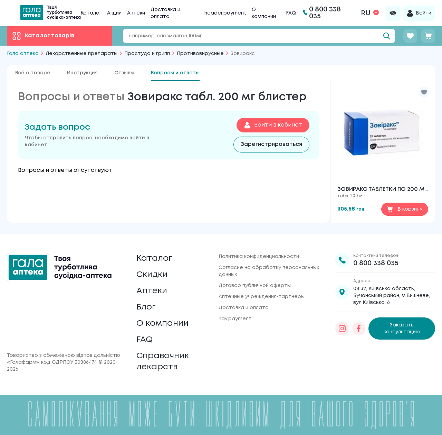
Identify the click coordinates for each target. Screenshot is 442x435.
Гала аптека (23, 54)
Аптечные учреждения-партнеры (262, 297)
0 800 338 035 (375, 263)
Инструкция (82, 73)
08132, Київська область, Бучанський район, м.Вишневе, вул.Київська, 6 (391, 296)
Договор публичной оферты (255, 286)
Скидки (151, 274)
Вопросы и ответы (175, 73)
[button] (424, 92)
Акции (114, 13)
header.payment (225, 13)
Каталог (91, 13)
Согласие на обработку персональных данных (269, 271)
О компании (162, 323)
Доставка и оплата (244, 308)
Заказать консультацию (402, 328)
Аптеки (136, 13)
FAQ (291, 13)
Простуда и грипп (147, 54)
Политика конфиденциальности (259, 256)
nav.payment (235, 319)
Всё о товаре (32, 73)
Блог (146, 307)
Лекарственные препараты (81, 54)
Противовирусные (200, 54)
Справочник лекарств (162, 361)
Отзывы (124, 73)
